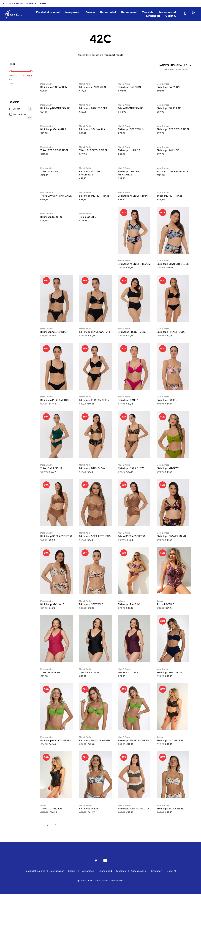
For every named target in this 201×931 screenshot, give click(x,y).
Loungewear (73, 12)
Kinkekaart (153, 16)
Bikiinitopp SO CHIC (52, 230)
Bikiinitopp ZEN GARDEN (55, 88)
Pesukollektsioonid (48, 12)
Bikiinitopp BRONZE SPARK (57, 110)
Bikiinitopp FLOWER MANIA (174, 559)
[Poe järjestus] (163, 66)
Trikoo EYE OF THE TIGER (56, 157)
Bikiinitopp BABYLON (131, 88)
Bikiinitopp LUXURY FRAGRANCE (91, 180)
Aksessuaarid (167, 12)
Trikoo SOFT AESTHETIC (133, 559)
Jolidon (16, 110)
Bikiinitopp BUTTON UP (171, 700)
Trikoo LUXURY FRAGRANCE (166, 180)
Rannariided (109, 12)
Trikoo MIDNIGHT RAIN (171, 204)
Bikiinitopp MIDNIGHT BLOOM (131, 278)
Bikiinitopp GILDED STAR (55, 349)
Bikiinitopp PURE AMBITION (57, 421)
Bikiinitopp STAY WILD (54, 631)
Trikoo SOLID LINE (51, 700)
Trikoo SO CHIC (89, 230)
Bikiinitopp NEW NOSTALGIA (128, 843)
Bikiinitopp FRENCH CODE (134, 349)
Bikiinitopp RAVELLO (131, 631)
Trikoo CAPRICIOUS (52, 490)
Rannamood (129, 12)
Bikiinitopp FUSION (169, 421)
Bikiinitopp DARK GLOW (94, 490)
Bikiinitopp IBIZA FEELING (173, 841)
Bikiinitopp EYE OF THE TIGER (171, 133)
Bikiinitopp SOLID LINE (171, 110)
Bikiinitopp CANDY (129, 421)
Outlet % (171, 16)
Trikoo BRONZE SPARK (132, 110)
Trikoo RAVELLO (167, 631)
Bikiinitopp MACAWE (169, 490)
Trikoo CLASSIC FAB (53, 841)
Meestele (148, 12)
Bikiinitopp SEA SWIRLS (55, 131)
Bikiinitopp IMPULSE (130, 157)
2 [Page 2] (47, 862)
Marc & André (19, 115)
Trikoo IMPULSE (50, 179)
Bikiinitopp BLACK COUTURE (90, 351)
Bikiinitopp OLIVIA (90, 841)
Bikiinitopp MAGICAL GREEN (53, 771)
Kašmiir (90, 12)
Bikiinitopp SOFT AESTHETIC (50, 561)
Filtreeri (28, 77)
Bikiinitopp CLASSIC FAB (172, 769)
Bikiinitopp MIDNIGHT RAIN (96, 204)
